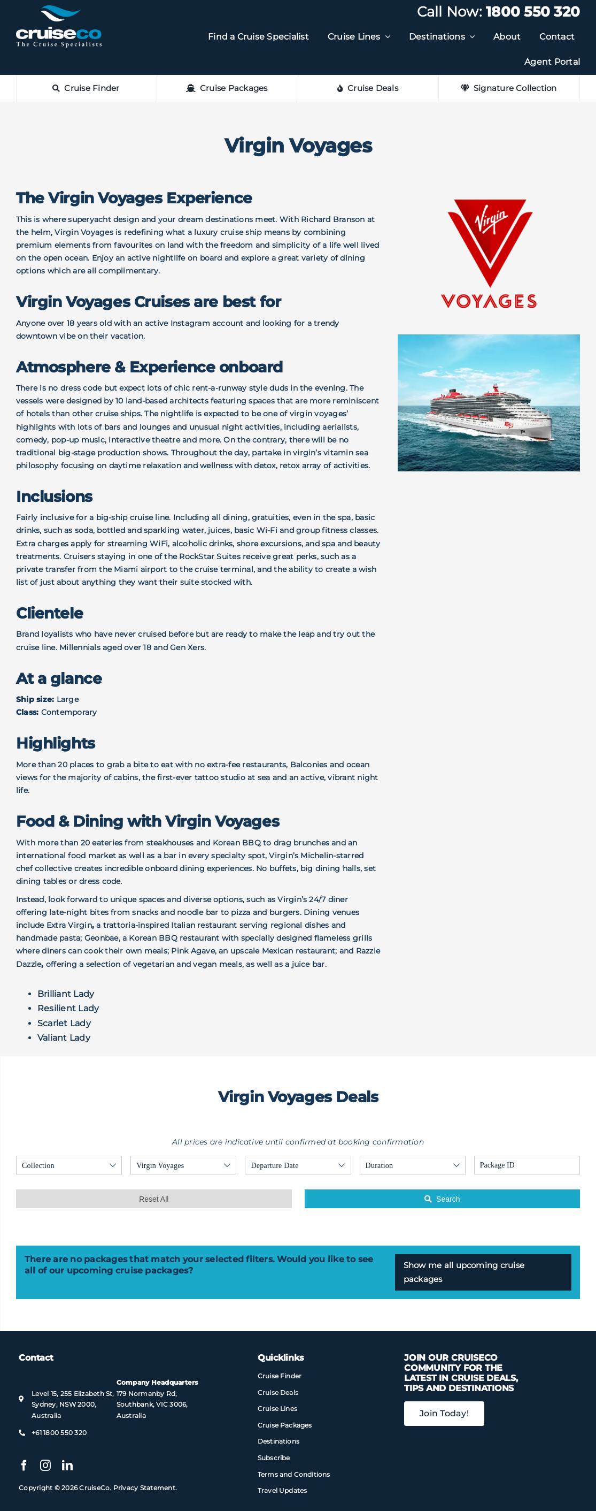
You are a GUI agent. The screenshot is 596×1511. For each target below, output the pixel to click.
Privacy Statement (144, 1488)
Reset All (153, 1199)
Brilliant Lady (65, 994)
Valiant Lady (63, 1038)
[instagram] (45, 1465)
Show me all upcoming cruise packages (464, 1272)
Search (442, 1199)
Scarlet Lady (64, 1023)
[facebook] (24, 1465)
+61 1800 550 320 (59, 1433)
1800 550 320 (533, 11)
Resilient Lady (68, 1008)
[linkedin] (67, 1465)
